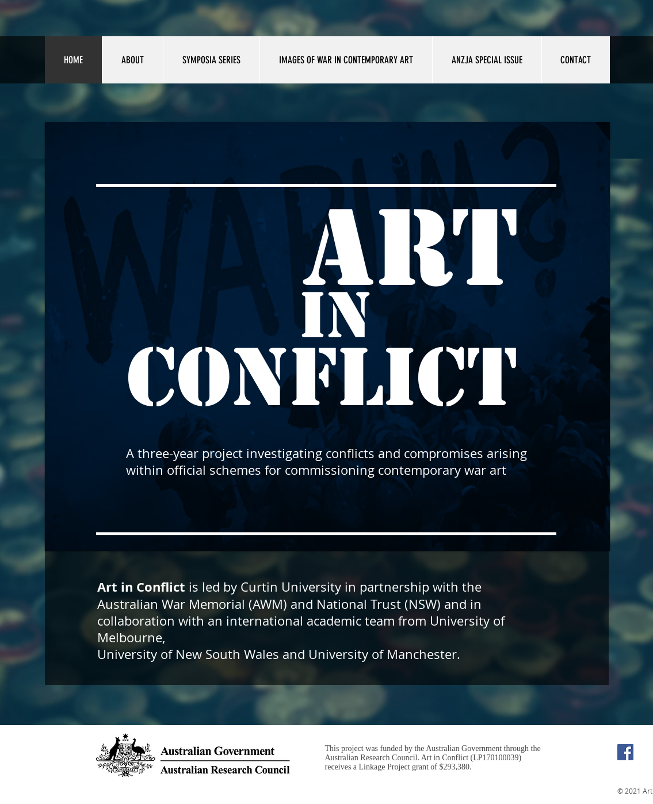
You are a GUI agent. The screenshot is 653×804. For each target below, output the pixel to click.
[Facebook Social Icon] (625, 752)
